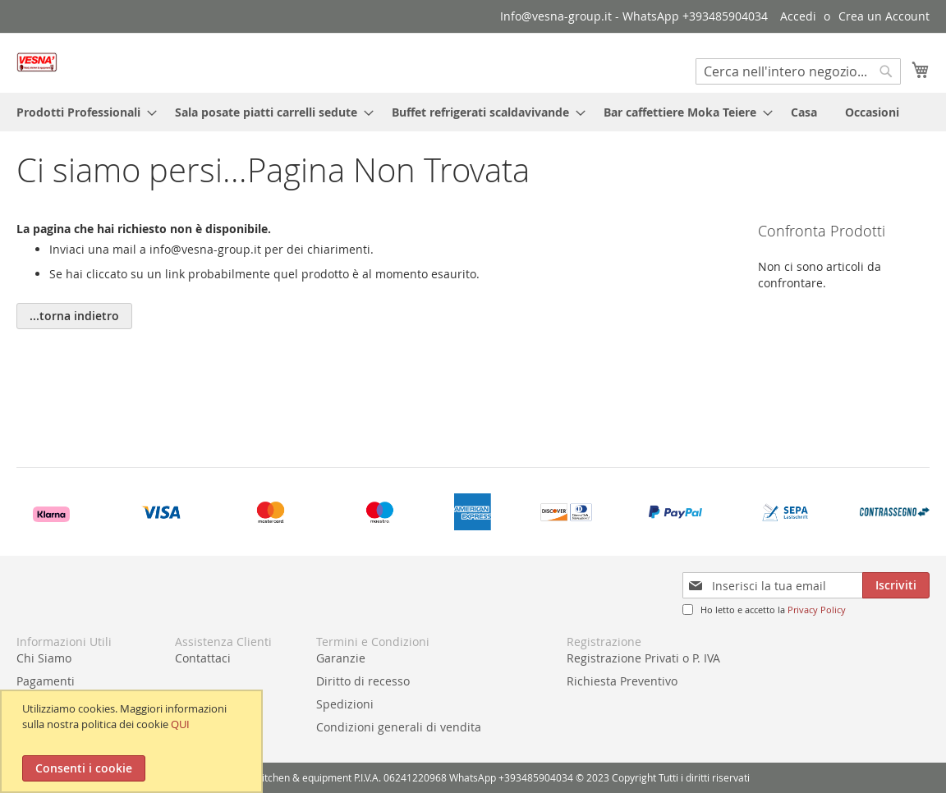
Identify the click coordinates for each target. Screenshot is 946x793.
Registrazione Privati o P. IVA (643, 658)
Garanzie (340, 658)
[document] (133, 741)
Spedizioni (345, 704)
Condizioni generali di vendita (398, 727)
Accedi (798, 16)
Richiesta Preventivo (622, 681)
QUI (180, 724)
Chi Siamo (43, 658)
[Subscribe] (896, 585)
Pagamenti (45, 681)
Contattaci (203, 658)
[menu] (473, 112)
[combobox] (798, 71)
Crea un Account (884, 16)
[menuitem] (82, 112)
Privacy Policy (817, 609)
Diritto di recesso (363, 681)
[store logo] (36, 62)
